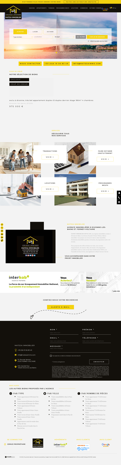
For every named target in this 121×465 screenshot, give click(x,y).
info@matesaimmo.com (26, 355)
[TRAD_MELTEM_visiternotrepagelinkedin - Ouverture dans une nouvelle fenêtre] (2, 237)
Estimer (50, 32)
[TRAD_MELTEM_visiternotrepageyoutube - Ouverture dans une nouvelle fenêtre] (2, 234)
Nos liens (80, 457)
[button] (56, 52)
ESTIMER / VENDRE (95, 8)
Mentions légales (69, 457)
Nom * (53, 329)
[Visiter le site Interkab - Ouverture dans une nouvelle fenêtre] (60, 445)
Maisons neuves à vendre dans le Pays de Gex (27, 427)
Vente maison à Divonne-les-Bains (28, 401)
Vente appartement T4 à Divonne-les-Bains (96, 402)
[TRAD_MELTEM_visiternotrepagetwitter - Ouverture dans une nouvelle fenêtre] (2, 227)
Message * (56, 346)
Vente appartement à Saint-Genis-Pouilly (28, 411)
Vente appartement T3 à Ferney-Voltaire (95, 420)
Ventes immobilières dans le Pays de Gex (61, 398)
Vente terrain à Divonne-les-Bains (28, 403)
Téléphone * (90, 338)
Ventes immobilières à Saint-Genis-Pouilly (60, 411)
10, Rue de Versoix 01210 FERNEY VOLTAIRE (26, 360)
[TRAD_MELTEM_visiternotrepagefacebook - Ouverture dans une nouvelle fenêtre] (2, 224)
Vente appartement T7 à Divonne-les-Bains (96, 407)
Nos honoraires (53, 457)
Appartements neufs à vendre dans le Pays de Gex (28, 422)
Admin (75, 457)
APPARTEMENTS (42, 8)
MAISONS (32, 8)
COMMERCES (84, 8)
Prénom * (88, 329)
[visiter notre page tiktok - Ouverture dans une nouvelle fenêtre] (2, 240)
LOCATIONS (74, 8)
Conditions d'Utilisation (87, 377)
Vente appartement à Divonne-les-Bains (28, 398)
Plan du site (61, 457)
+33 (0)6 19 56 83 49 (25, 350)
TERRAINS (51, 8)
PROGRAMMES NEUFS (62, 8)
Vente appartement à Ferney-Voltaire (26, 407)
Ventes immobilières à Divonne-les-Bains (61, 402)
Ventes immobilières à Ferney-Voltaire (61, 407)
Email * (54, 338)
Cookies (94, 457)
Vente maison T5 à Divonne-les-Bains (95, 411)
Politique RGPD (87, 457)
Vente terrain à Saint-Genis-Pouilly (28, 415)
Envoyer (99, 362)
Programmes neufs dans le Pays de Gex (61, 416)
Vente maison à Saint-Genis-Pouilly (26, 418)
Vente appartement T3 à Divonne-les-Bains (96, 398)
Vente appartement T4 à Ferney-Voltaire (95, 425)
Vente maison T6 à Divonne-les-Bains (95, 416)
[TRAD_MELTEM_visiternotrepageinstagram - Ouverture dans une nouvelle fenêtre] (2, 231)
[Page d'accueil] (13, 12)
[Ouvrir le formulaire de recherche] (81, 37)
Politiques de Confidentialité (74, 377)
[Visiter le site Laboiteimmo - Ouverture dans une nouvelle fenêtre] (10, 457)
